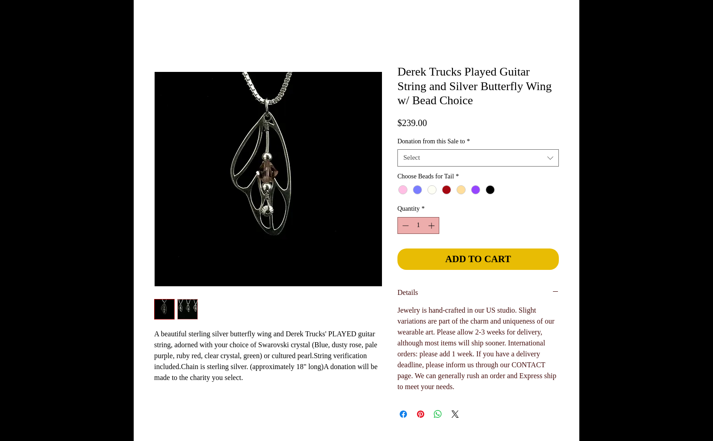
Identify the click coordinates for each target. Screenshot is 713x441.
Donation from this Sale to (433, 141)
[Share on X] (455, 414)
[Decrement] (404, 225)
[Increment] (432, 225)
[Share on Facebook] (403, 414)
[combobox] (478, 158)
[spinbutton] (418, 225)
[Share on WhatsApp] (437, 414)
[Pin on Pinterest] (420, 414)
